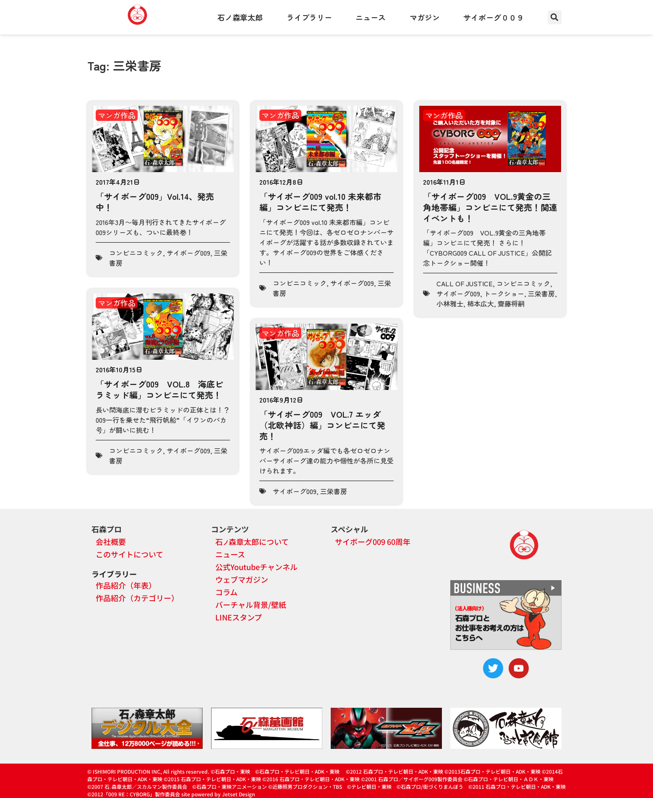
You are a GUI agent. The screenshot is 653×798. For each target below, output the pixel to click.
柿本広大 (480, 303)
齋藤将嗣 (511, 303)
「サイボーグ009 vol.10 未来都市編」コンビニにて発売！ (320, 201)
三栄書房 (541, 293)
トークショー (504, 293)
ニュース (370, 17)
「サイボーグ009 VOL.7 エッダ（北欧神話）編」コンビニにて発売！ (322, 425)
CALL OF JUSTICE (464, 283)
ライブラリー (309, 17)
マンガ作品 (117, 115)
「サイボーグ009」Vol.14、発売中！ (155, 201)
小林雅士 (449, 303)
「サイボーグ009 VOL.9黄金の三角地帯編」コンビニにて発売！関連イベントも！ (490, 207)
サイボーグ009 (188, 253)
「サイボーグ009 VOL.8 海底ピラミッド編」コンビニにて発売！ (159, 389)
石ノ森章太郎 (240, 17)
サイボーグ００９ (493, 17)
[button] (555, 17)
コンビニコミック (136, 253)
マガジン (425, 17)
